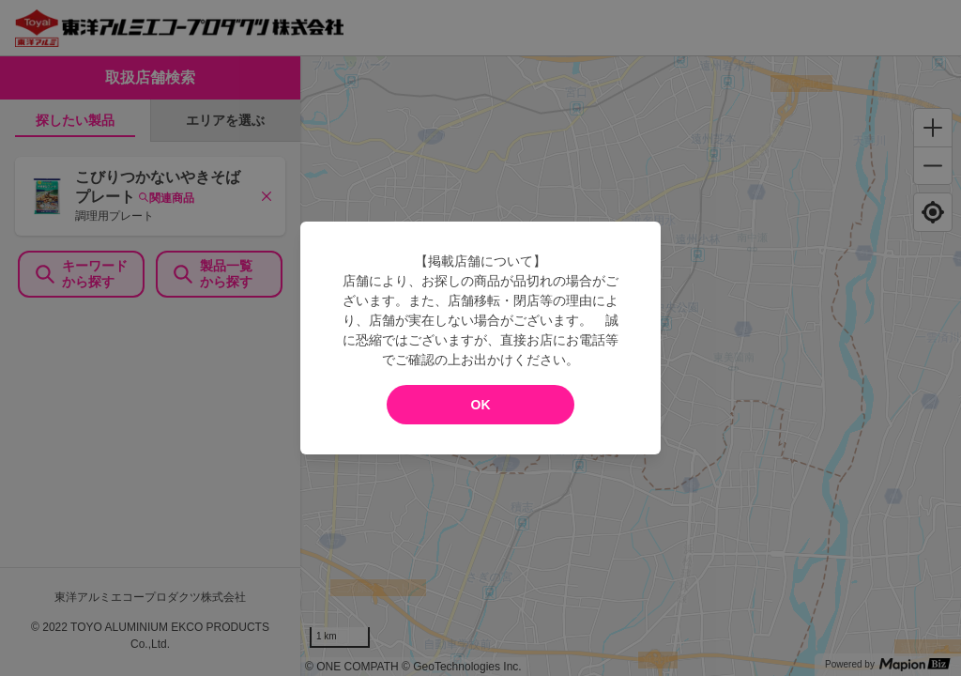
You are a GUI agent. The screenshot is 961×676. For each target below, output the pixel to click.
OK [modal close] (481, 404)
